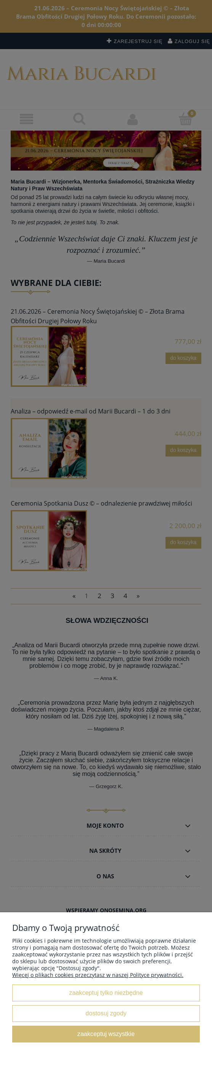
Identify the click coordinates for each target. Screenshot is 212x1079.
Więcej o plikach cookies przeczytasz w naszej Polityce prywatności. (97, 974)
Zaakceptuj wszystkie (106, 1033)
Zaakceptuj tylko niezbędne (106, 992)
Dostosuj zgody (105, 1013)
